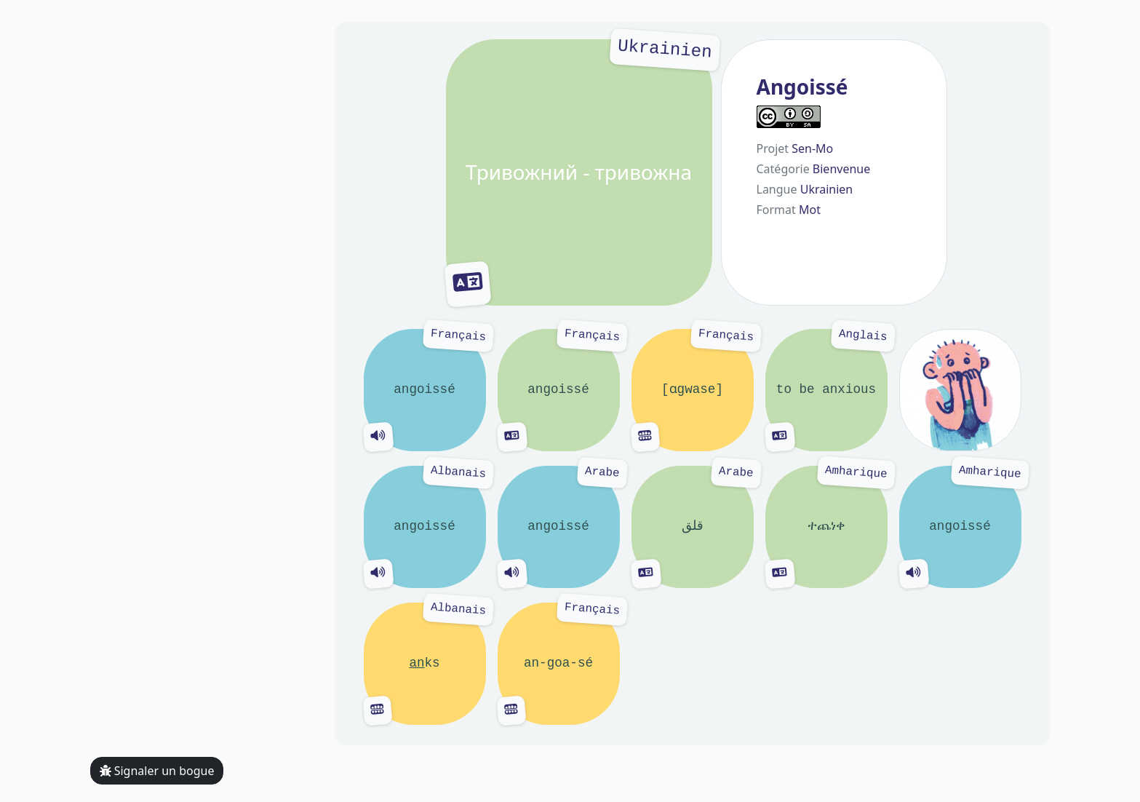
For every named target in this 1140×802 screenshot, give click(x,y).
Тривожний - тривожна (579, 172)
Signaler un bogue (157, 771)
